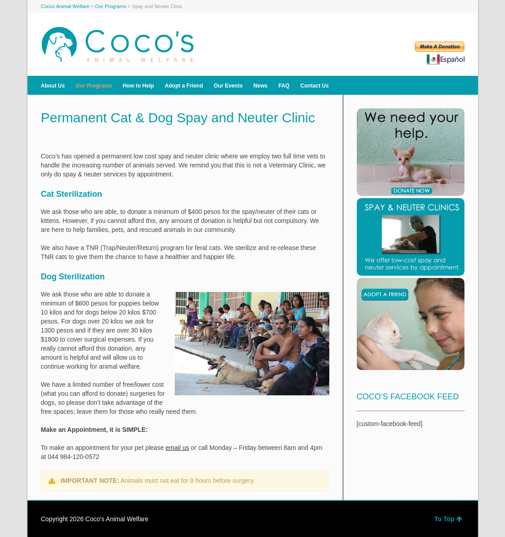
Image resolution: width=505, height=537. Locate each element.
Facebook (433, 31)
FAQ (284, 86)
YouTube (459, 31)
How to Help (138, 86)
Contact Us (314, 86)
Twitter (446, 31)
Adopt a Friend (184, 86)
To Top (448, 519)
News (261, 86)
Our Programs (94, 86)
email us (177, 447)
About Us (53, 86)
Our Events (228, 86)
